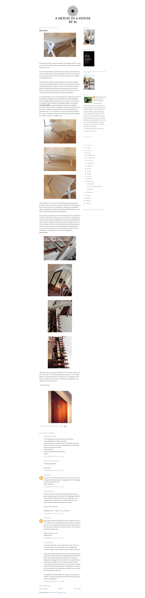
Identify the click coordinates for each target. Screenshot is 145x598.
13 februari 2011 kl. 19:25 (54, 456)
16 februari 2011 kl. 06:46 (54, 581)
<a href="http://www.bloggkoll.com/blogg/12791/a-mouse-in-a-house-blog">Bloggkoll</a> (84, 139)
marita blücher (47, 491)
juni (88, 171)
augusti (89, 165)
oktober (89, 160)
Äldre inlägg (77, 588)
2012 (87, 150)
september (90, 163)
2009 (87, 198)
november (90, 158)
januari (89, 192)
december (90, 155)
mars (88, 179)
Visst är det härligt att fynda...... (95, 186)
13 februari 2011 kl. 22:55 (54, 486)
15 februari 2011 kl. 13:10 (54, 538)
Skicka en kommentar (45, 586)
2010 (87, 195)
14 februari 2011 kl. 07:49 (54, 513)
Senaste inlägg (43, 588)
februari (89, 181)
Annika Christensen (49, 436)
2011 (87, 153)
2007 (87, 203)
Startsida (60, 588)
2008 (87, 201)
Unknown (46, 475)
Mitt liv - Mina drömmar (50, 461)
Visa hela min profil (90, 131)
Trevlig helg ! (90, 184)
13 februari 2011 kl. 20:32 (54, 470)
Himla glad (43, 30)
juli (88, 168)
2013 (87, 147)
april (88, 176)
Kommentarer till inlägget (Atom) (57, 592)
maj (88, 173)
